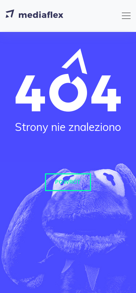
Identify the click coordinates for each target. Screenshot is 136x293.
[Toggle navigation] (124, 15)
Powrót (68, 181)
